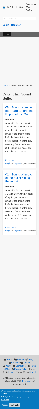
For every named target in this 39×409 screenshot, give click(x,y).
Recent (27, 363)
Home (5, 85)
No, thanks (14, 405)
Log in (8, 163)
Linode (11, 372)
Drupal (32, 372)
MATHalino (15, 7)
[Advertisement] (19, 59)
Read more (10, 160)
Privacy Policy (20, 369)
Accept (4, 405)
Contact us (20, 366)
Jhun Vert (26, 381)
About (8, 366)
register (17, 163)
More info (5, 400)
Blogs (31, 359)
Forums (20, 359)
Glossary (15, 363)
